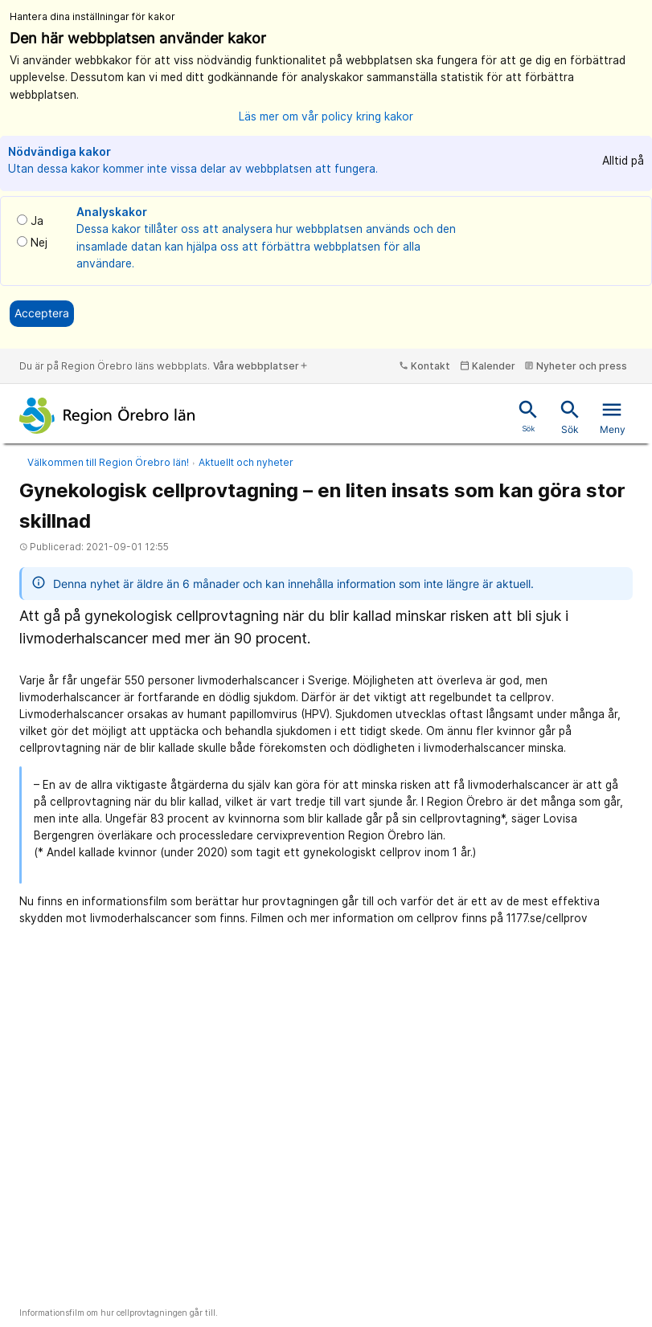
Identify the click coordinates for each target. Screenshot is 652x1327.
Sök (570, 416)
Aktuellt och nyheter (246, 462)
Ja (37, 220)
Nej (39, 242)
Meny (612, 416)
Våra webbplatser (261, 366)
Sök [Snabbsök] (528, 415)
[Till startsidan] (107, 416)
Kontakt (424, 366)
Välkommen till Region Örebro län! (108, 462)
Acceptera (41, 313)
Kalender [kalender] (487, 366)
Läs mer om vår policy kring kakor (326, 116)
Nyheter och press (575, 366)
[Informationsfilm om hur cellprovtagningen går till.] (326, 1121)
